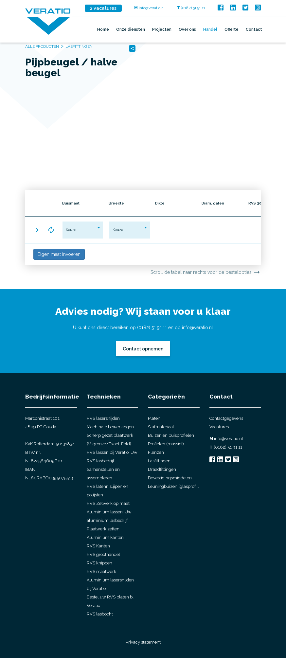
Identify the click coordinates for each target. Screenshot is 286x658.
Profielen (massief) (166, 443)
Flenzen (156, 452)
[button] (37, 230)
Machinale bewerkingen (110, 426)
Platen (154, 418)
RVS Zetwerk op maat (108, 503)
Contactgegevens (226, 418)
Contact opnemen (143, 348)
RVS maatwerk (101, 571)
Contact (254, 29)
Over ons (187, 29)
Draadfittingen (162, 469)
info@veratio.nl (149, 8)
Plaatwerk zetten (103, 528)
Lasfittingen (159, 460)
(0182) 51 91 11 (191, 8)
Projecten (161, 29)
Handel (210, 29)
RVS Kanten (98, 545)
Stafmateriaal (161, 426)
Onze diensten (130, 29)
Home (103, 29)
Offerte (231, 29)
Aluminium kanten (105, 537)
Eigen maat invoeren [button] (59, 254)
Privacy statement (143, 642)
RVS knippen (99, 562)
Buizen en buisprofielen (171, 435)
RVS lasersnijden (103, 418)
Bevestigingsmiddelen (170, 477)
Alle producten (42, 46)
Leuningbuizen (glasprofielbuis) (174, 486)
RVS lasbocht (100, 614)
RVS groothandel (103, 554)
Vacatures (219, 426)
